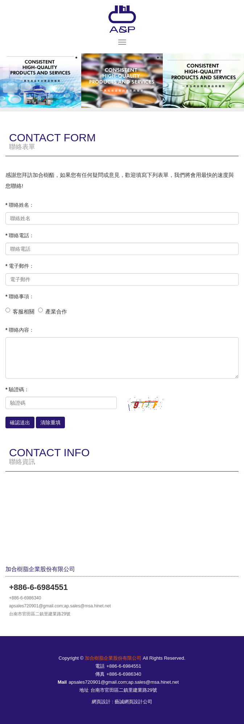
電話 (100, 666)
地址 (84, 690)
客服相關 (23, 311)
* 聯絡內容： (19, 330)
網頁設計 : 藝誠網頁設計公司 (122, 701)
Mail (62, 682)
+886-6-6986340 (124, 674)
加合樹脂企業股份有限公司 (122, 19)
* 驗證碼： (17, 389)
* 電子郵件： (19, 266)
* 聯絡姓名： (19, 205)
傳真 (100, 674)
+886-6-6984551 (124, 666)
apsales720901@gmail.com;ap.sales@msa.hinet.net (124, 682)
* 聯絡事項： (19, 296)
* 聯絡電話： (19, 235)
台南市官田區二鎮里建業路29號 (124, 690)
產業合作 (56, 311)
